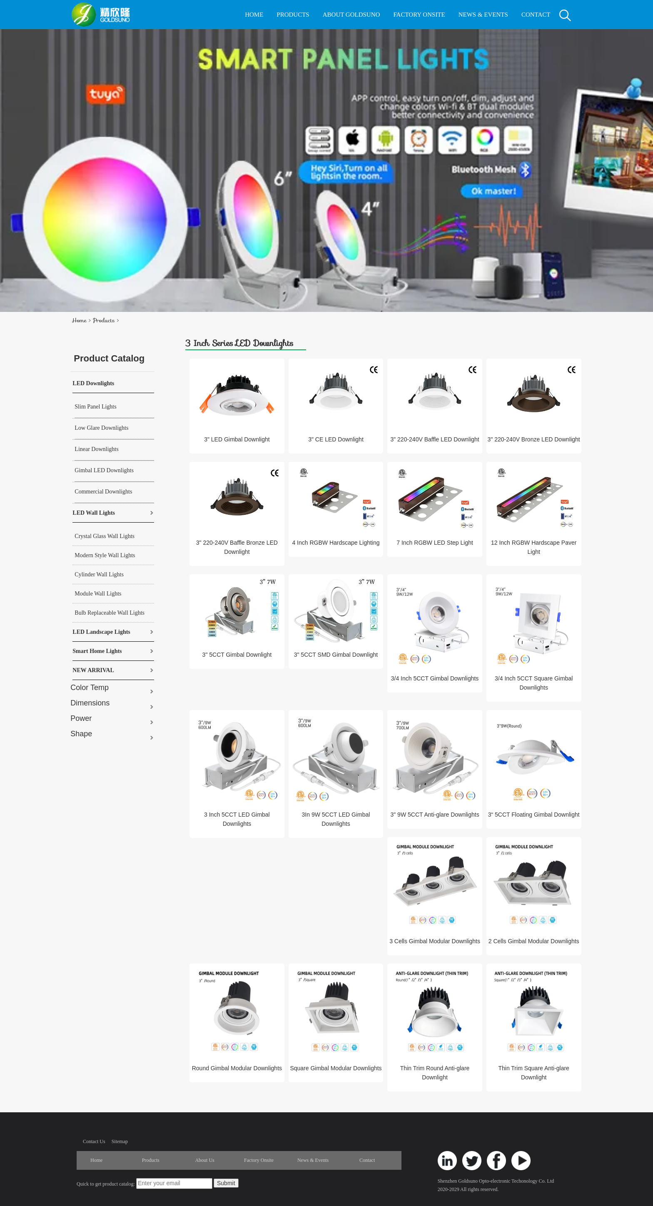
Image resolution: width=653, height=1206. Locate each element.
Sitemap (120, 1141)
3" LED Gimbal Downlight (236, 439)
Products (104, 320)
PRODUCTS (293, 14)
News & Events (313, 1160)
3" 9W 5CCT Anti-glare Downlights (434, 814)
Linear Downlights (96, 449)
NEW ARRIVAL (93, 670)
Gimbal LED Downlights (104, 470)
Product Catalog (109, 358)
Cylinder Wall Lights (99, 574)
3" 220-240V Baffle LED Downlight (434, 439)
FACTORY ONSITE (419, 14)
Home (79, 320)
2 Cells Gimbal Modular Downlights (534, 941)
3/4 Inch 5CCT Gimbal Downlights (435, 678)
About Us (204, 1160)
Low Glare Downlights (101, 428)
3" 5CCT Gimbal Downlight (237, 654)
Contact (367, 1160)
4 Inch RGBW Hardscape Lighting (335, 542)
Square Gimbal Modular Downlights (335, 1068)
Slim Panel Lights (95, 407)
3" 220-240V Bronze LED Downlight (534, 439)
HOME (254, 14)
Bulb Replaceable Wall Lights (110, 613)
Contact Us (94, 1141)
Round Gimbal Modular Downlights (237, 1068)
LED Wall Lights (93, 513)
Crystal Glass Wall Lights (105, 536)
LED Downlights (93, 383)
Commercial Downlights (103, 491)
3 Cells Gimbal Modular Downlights (434, 941)
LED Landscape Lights (101, 632)
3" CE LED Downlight (336, 439)
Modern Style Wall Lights (105, 555)
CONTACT (536, 14)
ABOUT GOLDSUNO (351, 14)
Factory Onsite (259, 1160)
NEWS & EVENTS (483, 14)
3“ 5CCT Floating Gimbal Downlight (534, 814)
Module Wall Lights (98, 594)
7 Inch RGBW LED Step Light (434, 542)
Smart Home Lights (97, 651)
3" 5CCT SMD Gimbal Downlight (336, 654)
